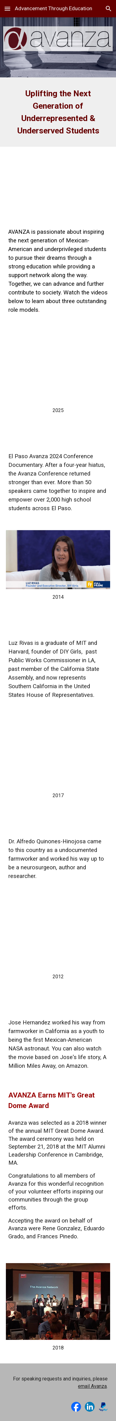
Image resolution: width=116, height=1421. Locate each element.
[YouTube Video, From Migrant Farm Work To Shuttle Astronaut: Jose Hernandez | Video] (58, 933)
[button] (7, 8)
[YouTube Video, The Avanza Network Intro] (58, 182)
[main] (58, 112)
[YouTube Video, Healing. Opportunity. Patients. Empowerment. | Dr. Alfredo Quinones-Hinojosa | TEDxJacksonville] (58, 752)
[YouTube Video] (58, 367)
